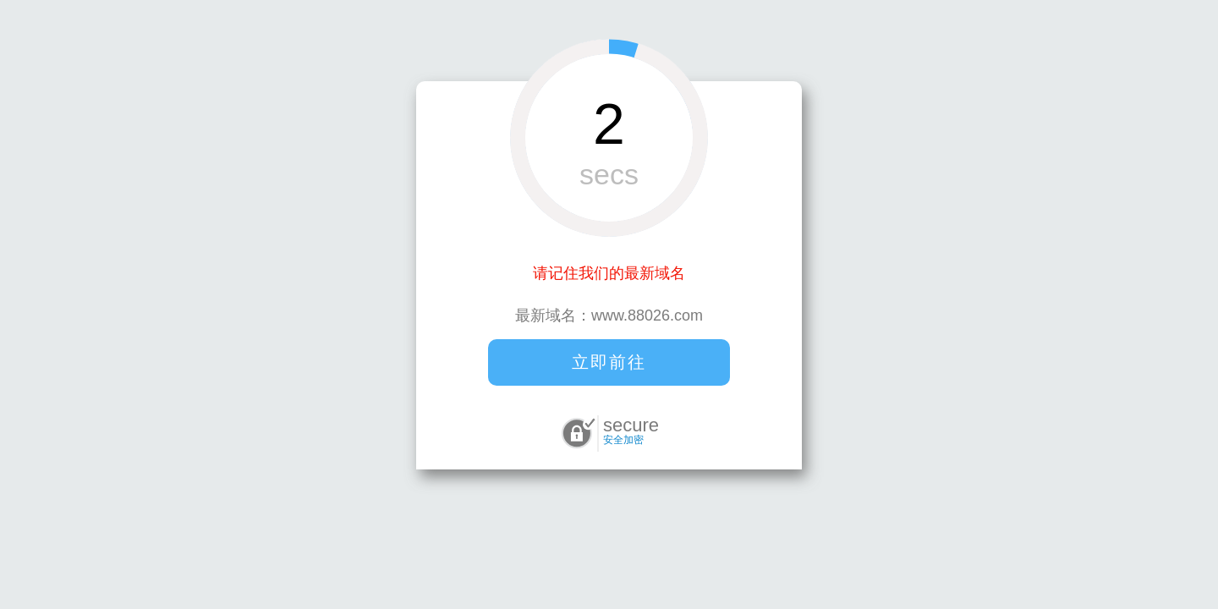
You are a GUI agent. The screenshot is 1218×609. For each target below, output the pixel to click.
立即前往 (609, 362)
